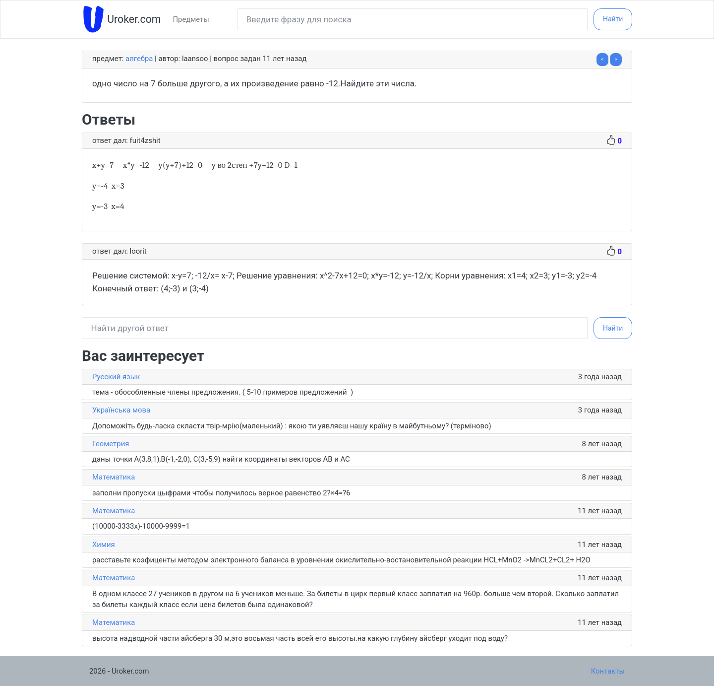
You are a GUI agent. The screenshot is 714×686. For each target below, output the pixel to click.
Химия (103, 544)
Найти (613, 19)
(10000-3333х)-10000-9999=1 (141, 526)
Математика (113, 477)
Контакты (608, 671)
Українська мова (121, 410)
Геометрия (110, 443)
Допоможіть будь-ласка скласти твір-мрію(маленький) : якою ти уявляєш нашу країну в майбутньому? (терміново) (291, 425)
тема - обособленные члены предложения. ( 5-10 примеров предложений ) (222, 392)
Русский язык (116, 376)
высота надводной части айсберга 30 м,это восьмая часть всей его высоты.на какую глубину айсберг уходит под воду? (300, 638)
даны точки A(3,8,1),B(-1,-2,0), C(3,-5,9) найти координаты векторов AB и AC (221, 459)
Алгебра (139, 58)
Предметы (191, 19)
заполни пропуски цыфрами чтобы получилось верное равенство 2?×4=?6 (221, 492)
